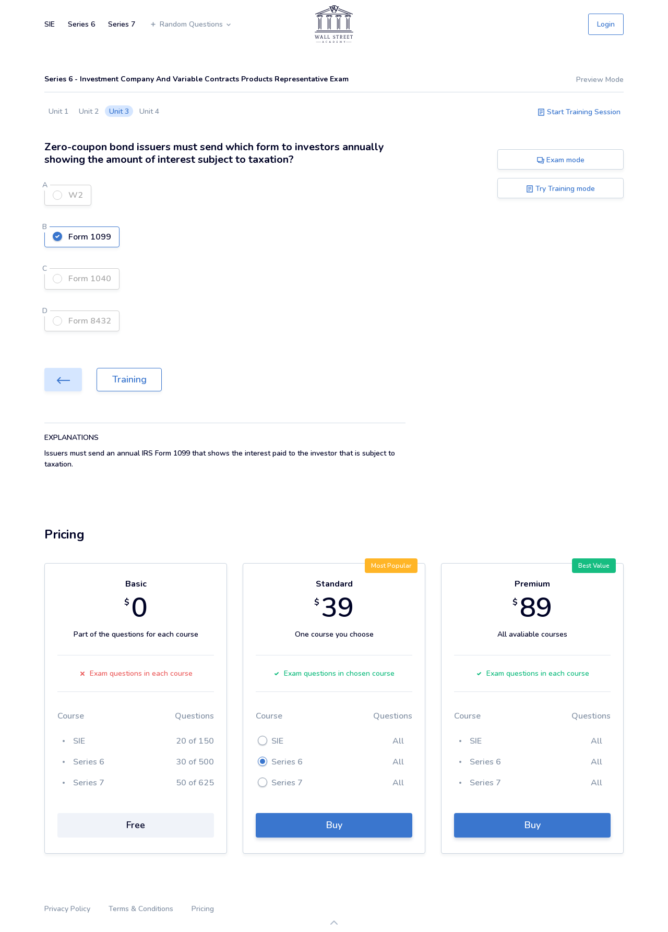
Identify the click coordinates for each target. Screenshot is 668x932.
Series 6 (81, 24)
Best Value (594, 566)
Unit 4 (149, 111)
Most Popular (391, 566)
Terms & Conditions (141, 909)
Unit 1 (58, 111)
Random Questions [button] (191, 24)
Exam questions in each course (136, 673)
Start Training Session (579, 112)
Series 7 (121, 24)
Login (606, 24)
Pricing (203, 909)
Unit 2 (89, 111)
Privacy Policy (67, 909)
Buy (334, 825)
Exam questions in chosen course (334, 673)
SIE (49, 24)
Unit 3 (119, 111)
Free (135, 825)
